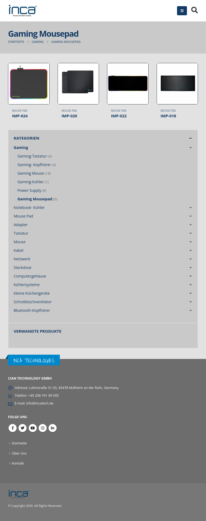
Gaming (21, 147)
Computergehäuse (30, 276)
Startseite (19, 443)
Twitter (23, 428)
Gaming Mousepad (34, 198)
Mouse (19, 241)
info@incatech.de (39, 403)
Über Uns (19, 453)
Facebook (13, 428)
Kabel (18, 250)
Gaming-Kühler (30, 181)
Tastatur (21, 233)
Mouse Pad (19, 111)
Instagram (43, 428)
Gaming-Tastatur (32, 156)
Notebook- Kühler (29, 207)
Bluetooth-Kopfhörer (32, 310)
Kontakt (18, 463)
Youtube (33, 428)
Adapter (21, 224)
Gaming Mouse (30, 173)
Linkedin (53, 428)
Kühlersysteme (27, 284)
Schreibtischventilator (33, 301)
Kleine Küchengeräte (32, 293)
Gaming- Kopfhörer (34, 164)
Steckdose (22, 267)
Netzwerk (22, 258)
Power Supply (29, 190)
